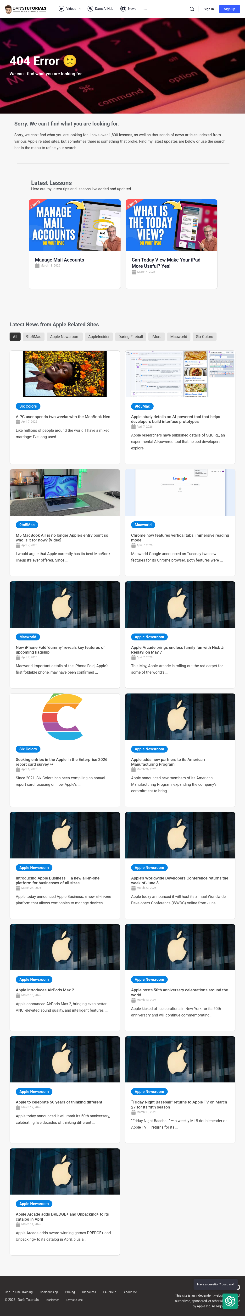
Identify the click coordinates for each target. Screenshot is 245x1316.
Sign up (229, 9)
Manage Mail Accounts (59, 260)
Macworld (178, 336)
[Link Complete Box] (65, 407)
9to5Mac (33, 336)
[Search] (192, 9)
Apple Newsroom (64, 336)
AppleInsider (99, 336)
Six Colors (204, 336)
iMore (156, 336)
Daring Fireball (130, 336)
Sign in (209, 9)
